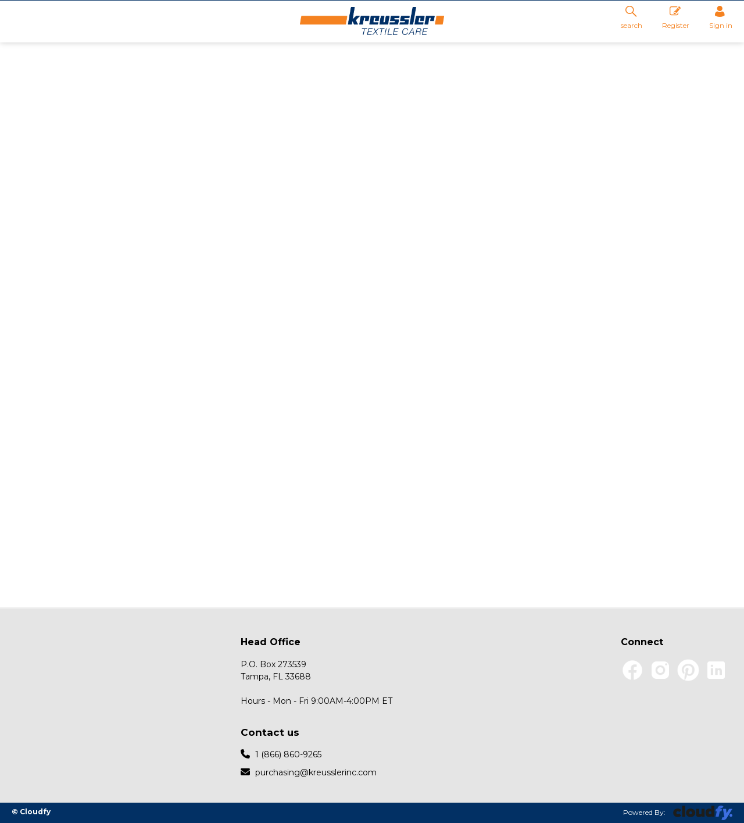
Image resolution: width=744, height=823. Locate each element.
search (631, 17)
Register (675, 17)
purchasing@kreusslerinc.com (309, 772)
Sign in (720, 17)
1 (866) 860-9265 (281, 753)
